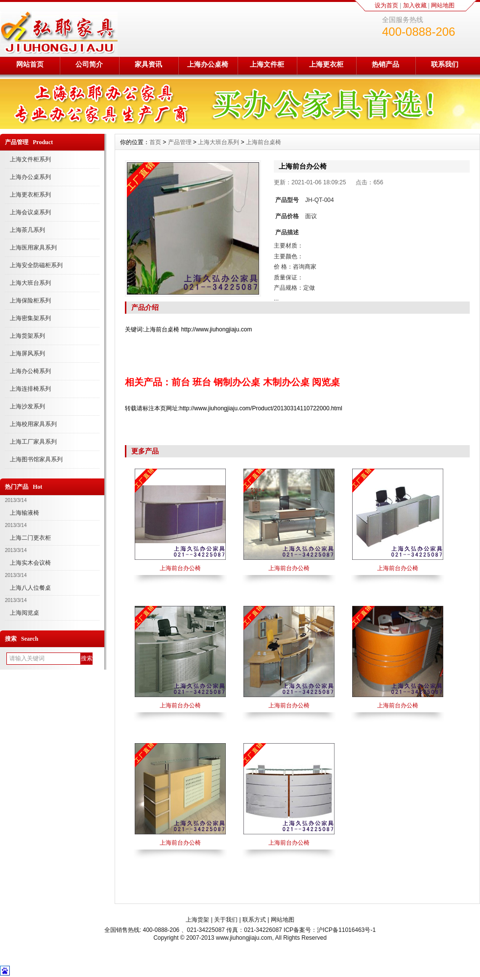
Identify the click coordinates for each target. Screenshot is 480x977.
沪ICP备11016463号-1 (346, 930)
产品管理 (180, 142)
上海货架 (197, 919)
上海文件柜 (267, 64)
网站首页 (30, 64)
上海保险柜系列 (30, 300)
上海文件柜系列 (30, 159)
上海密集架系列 (30, 318)
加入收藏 (415, 5)
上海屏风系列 (27, 353)
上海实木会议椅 (30, 562)
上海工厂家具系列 (33, 441)
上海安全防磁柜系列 (36, 265)
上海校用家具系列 (33, 424)
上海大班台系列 (30, 282)
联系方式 (254, 919)
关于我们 (226, 919)
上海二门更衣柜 (30, 537)
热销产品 (385, 64)
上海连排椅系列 (30, 388)
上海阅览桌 (24, 612)
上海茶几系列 (27, 229)
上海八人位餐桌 (30, 587)
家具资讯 (148, 64)
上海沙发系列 (27, 406)
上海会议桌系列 (30, 212)
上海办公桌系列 (30, 177)
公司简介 (89, 64)
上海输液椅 (24, 512)
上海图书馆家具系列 (36, 459)
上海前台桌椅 (263, 142)
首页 (155, 142)
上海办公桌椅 (207, 64)
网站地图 (443, 5)
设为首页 (386, 5)
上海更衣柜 (326, 64)
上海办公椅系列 (30, 371)
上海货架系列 (27, 335)
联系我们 (444, 64)
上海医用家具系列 (33, 247)
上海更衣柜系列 (30, 194)
